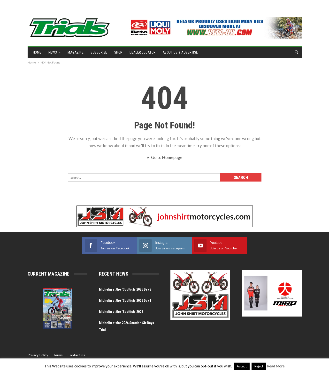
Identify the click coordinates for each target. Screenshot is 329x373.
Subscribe (99, 52)
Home (37, 52)
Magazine (76, 52)
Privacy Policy (38, 355)
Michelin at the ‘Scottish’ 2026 (121, 312)
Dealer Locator (143, 52)
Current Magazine (49, 274)
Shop (118, 52)
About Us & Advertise (180, 52)
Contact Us (76, 355)
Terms (58, 355)
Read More (276, 366)
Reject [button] (258, 366)
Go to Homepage (164, 157)
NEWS (52, 52)
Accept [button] (242, 366)
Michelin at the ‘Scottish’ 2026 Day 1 (125, 300)
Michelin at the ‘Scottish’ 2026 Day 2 (125, 289)
